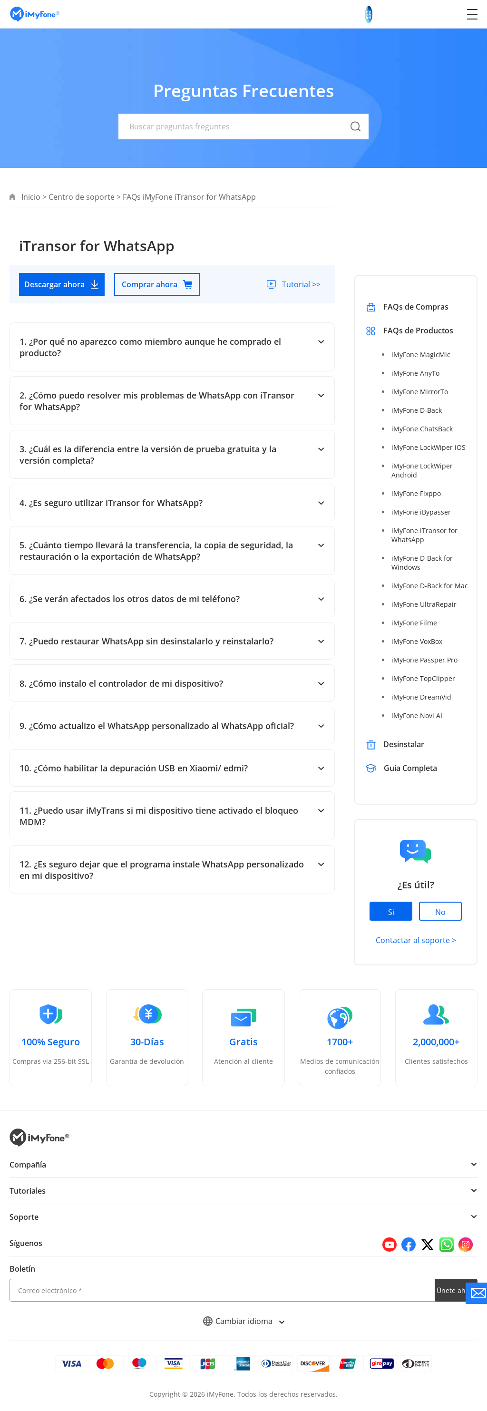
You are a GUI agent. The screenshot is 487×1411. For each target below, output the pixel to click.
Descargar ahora (62, 284)
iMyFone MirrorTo (419, 391)
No (440, 912)
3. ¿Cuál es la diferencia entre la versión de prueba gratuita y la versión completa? (172, 454)
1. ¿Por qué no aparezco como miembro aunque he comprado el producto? (172, 347)
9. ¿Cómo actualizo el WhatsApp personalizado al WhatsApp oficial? (172, 725)
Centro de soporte (81, 197)
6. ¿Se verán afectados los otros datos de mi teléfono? (172, 598)
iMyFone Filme (413, 622)
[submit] (356, 137)
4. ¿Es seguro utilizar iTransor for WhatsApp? (172, 502)
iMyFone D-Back (416, 410)
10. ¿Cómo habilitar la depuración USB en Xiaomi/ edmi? (172, 768)
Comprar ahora (157, 284)
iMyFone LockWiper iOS (427, 447)
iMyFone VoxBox (417, 641)
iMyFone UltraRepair (423, 604)
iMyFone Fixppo (415, 493)
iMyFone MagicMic (419, 354)
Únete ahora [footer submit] (456, 1290)
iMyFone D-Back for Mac (429, 585)
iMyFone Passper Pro (424, 659)
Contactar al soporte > (415, 940)
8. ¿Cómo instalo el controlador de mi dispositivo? (172, 683)
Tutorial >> (301, 284)
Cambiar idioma (244, 1321)
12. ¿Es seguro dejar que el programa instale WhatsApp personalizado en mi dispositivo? (172, 869)
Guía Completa (411, 768)
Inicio (30, 197)
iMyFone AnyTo (414, 373)
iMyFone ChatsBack (421, 428)
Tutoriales (28, 1191)
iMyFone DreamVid (420, 696)
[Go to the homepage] (39, 14)
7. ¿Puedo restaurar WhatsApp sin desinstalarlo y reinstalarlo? (172, 641)
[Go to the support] (476, 1293)
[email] (222, 1290)
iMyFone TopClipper (422, 678)
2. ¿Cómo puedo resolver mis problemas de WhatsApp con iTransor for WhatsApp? (172, 400)
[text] (243, 126)
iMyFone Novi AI (416, 715)
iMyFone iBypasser (420, 511)
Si (391, 912)
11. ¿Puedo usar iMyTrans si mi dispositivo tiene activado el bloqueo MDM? (172, 816)
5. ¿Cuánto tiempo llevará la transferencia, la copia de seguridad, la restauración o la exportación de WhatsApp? (172, 550)
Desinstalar (403, 744)
